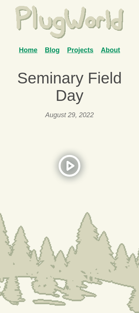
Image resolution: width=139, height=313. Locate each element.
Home (28, 50)
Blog (52, 50)
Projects (80, 50)
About (110, 50)
